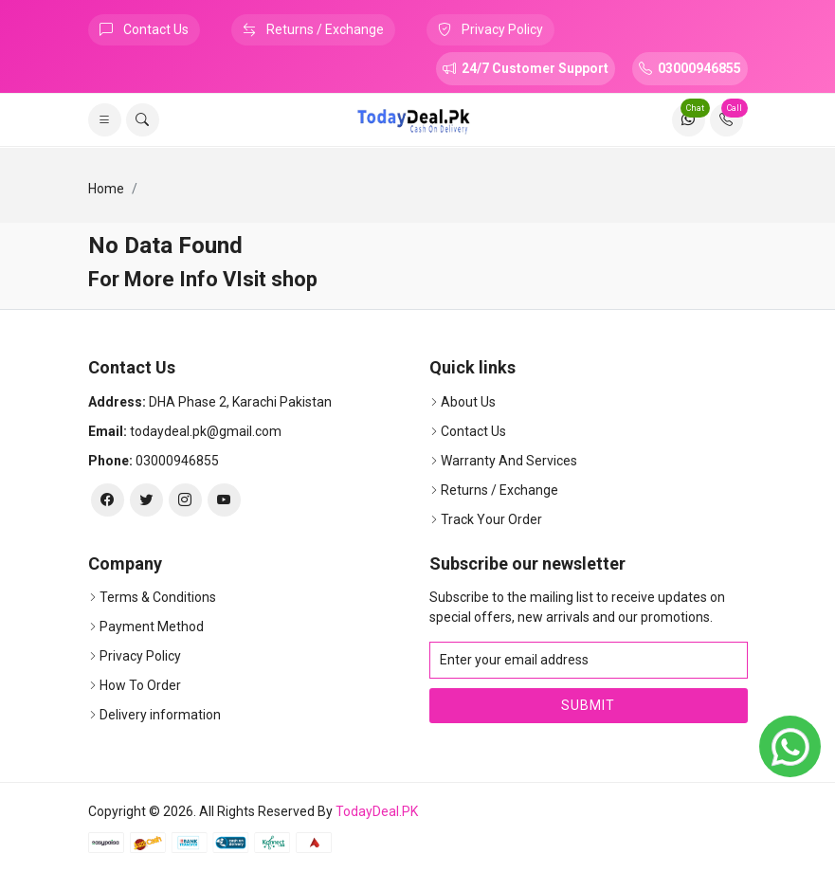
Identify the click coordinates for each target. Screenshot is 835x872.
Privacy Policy (490, 30)
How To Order (140, 685)
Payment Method (152, 626)
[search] (142, 119)
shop (294, 279)
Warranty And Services (509, 460)
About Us (468, 401)
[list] (104, 119)
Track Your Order (491, 519)
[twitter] (146, 500)
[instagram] (185, 500)
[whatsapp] (790, 746)
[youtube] (224, 500)
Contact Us (144, 30)
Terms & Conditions (158, 597)
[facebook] (107, 500)
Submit (588, 705)
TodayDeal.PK (377, 811)
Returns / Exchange (313, 30)
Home (106, 188)
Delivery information (160, 714)
